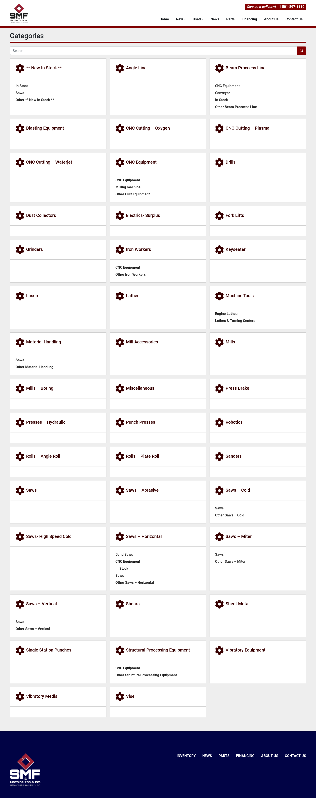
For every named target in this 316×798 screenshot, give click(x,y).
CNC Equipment (227, 86)
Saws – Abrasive (142, 490)
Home (164, 19)
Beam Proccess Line (246, 67)
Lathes (132, 295)
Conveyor (222, 93)
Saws (20, 93)
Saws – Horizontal (144, 536)
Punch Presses (140, 422)
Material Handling (43, 342)
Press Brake (237, 388)
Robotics (234, 422)
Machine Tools (240, 295)
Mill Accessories (142, 342)
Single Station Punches (48, 650)
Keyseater (236, 249)
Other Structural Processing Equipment (146, 675)
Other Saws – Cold (229, 515)
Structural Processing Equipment (158, 650)
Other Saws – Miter (230, 561)
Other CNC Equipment (132, 194)
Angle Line (136, 67)
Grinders (34, 249)
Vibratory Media (41, 696)
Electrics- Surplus (143, 215)
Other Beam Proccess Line (236, 107)
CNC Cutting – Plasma (247, 128)
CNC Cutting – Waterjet (49, 162)
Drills (230, 162)
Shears (133, 603)
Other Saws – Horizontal (134, 582)
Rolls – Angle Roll (43, 456)
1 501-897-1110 (291, 7)
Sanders (234, 456)
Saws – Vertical (41, 603)
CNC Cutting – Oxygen (148, 128)
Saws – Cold (238, 490)
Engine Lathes (226, 314)
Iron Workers (138, 249)
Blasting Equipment (45, 128)
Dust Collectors (41, 215)
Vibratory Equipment (246, 650)
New (179, 19)
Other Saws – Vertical (33, 629)
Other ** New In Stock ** (35, 100)
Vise (130, 696)
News (214, 19)
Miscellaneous (140, 388)
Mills (230, 342)
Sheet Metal (238, 603)
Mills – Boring (39, 388)
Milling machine (127, 187)
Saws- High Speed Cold (49, 536)
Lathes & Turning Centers (235, 321)
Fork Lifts (235, 215)
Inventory (186, 756)
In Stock (22, 86)
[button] (180, 19)
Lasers (32, 295)
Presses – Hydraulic (45, 422)
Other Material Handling (34, 367)
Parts (230, 19)
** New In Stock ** (44, 67)
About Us (271, 19)
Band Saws (124, 554)
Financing (249, 19)
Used (197, 19)
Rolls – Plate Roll (142, 456)
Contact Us (294, 19)
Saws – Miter (239, 536)
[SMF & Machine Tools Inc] (25, 770)
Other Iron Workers (130, 274)
